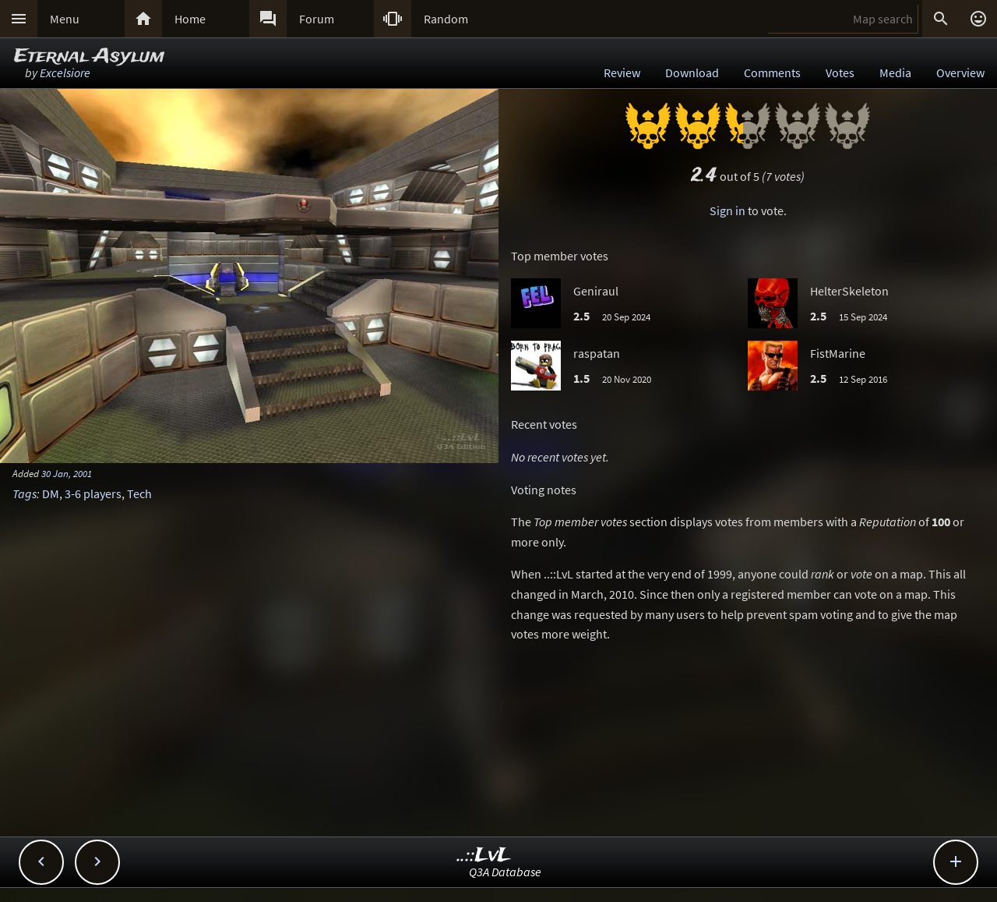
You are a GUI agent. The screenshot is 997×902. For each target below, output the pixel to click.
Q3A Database (505, 871)
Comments (772, 72)
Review (622, 72)
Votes (840, 72)
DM (50, 493)
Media (895, 72)
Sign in (727, 210)
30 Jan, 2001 (66, 473)
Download (692, 72)
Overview (960, 72)
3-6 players (93, 493)
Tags (24, 493)
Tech (139, 493)
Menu (64, 19)
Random (446, 19)
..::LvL (484, 855)
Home (190, 19)
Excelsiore (65, 72)
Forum (316, 19)
